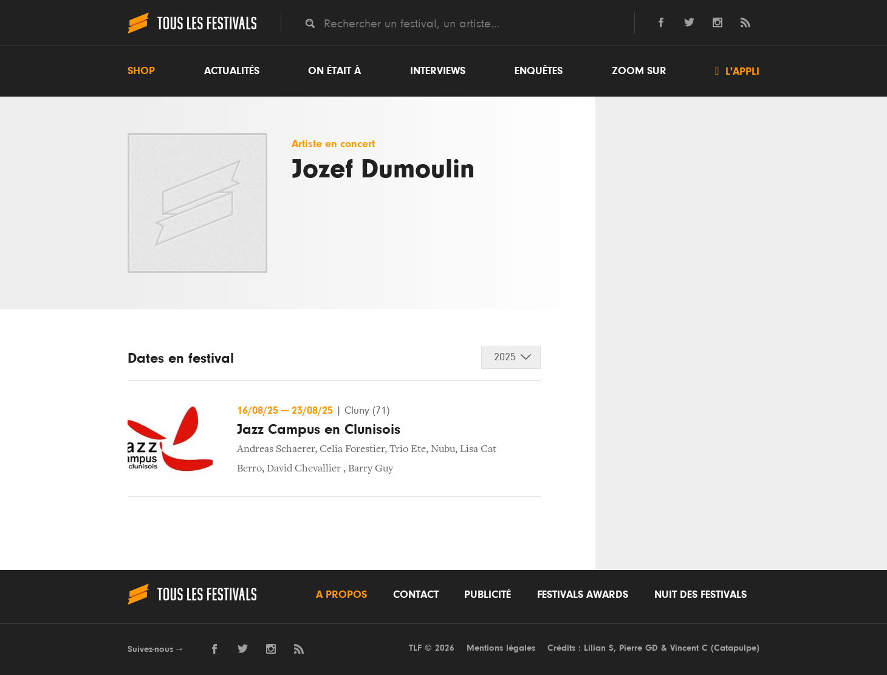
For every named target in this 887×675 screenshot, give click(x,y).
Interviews (437, 71)
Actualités (231, 71)
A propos (341, 594)
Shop (141, 71)
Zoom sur (639, 71)
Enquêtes (539, 71)
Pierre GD (638, 648)
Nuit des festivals (700, 594)
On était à (334, 71)
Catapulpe (735, 648)
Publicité (487, 594)
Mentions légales (501, 648)
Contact (416, 594)
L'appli (737, 71)
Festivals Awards (582, 594)
